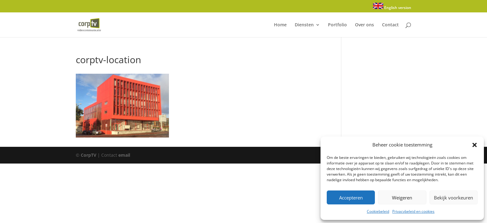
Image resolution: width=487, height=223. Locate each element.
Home (280, 25)
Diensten (304, 25)
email (124, 155)
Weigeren (402, 198)
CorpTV (88, 155)
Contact (390, 25)
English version (392, 6)
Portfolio (337, 25)
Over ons (364, 25)
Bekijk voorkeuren (453, 198)
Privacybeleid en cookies (413, 211)
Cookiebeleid (378, 211)
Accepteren (351, 198)
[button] (474, 145)
